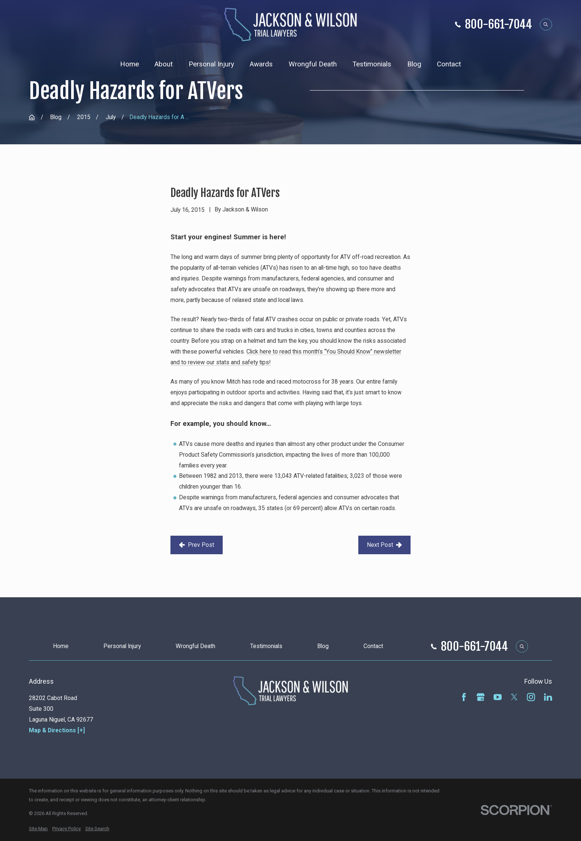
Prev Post (196, 544)
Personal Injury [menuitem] (211, 64)
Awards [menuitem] (261, 64)
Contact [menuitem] (449, 64)
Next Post (384, 544)
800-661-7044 (498, 24)
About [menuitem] (164, 64)
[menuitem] (38, 828)
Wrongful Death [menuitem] (313, 64)
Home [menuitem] (129, 64)
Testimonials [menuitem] (371, 64)
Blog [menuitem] (414, 64)
